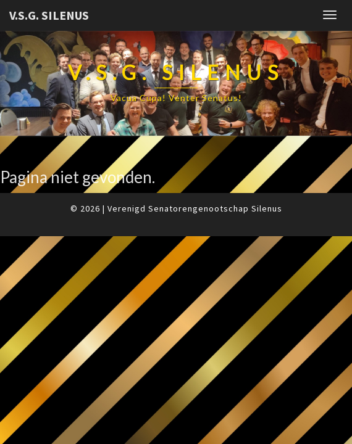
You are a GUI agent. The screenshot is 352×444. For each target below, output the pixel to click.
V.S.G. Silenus (49, 15)
